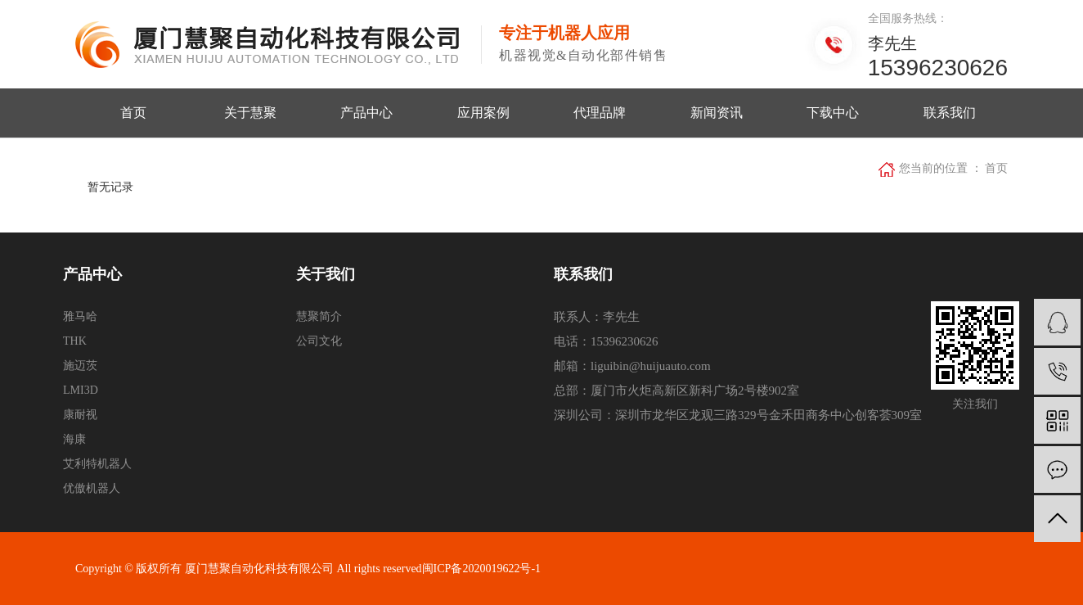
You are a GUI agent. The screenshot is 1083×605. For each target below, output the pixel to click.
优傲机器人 (91, 488)
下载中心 (833, 113)
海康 (74, 439)
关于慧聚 (250, 113)
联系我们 (949, 113)
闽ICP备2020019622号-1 (481, 568)
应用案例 (483, 113)
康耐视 (80, 415)
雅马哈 (80, 316)
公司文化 (319, 341)
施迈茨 (80, 365)
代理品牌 (599, 113)
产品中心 (366, 113)
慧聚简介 (319, 316)
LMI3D (80, 390)
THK (75, 341)
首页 (133, 113)
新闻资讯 (716, 113)
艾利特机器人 (97, 464)
